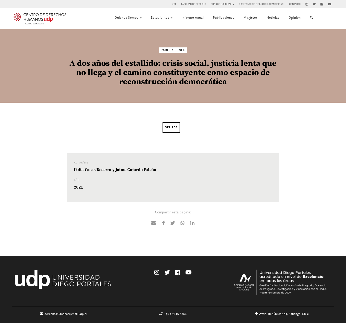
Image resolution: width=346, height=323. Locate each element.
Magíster (250, 17)
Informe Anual (193, 17)
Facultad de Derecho (193, 4)
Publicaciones (223, 17)
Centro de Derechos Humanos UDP (39, 18)
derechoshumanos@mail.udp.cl (63, 314)
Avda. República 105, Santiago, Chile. (282, 314)
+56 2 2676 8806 (173, 314)
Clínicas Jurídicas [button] (222, 4)
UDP (174, 4)
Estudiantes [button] (161, 17)
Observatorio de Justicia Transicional (262, 4)
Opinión (295, 17)
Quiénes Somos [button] (128, 17)
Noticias (273, 17)
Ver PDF (171, 127)
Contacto (295, 4)
